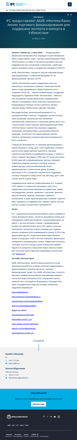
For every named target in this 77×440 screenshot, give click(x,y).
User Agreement (18, 436)
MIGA (21, 425)
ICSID (26, 425)
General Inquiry (44, 436)
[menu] (70, 4)
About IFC (9, 434)
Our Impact (18, 434)
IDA (13, 425)
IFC (17, 425)
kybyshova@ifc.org (14, 363)
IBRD (9, 425)
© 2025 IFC (8, 436)
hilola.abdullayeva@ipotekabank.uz (19, 378)
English (34, 434)
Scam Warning (34, 436)
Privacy (26, 436)
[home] (7, 10)
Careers (26, 434)
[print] (67, 14)
